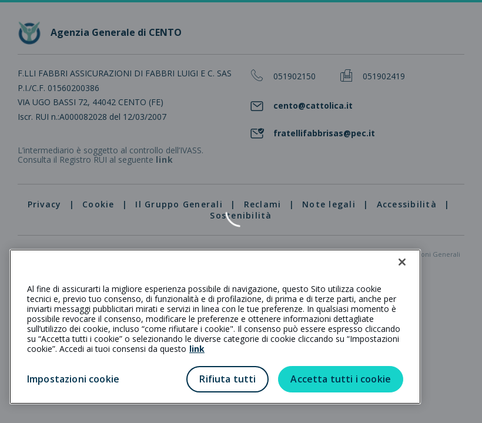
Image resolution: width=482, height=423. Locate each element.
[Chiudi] (402, 262)
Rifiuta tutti (227, 378)
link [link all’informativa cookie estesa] (197, 348)
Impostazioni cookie (73, 378)
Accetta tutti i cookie (340, 378)
